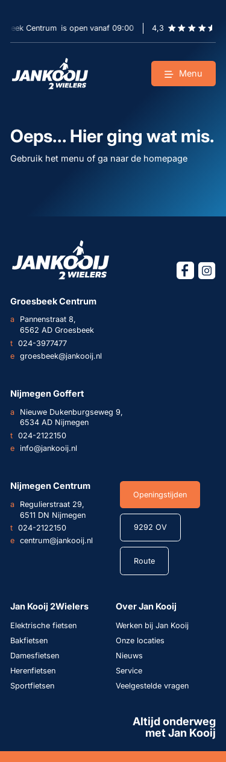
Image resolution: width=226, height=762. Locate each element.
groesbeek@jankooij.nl (56, 356)
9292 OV (150, 527)
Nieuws (129, 655)
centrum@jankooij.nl (51, 540)
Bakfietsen (29, 640)
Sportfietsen (32, 685)
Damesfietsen (34, 655)
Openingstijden (160, 494)
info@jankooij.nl (43, 448)
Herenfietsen (32, 670)
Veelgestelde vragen (152, 685)
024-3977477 (38, 343)
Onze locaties (140, 640)
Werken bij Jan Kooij (152, 625)
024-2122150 (38, 435)
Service (129, 670)
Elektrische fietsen (43, 625)
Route (144, 560)
